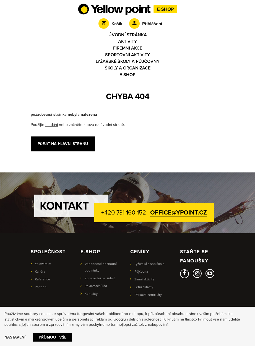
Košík (110, 24)
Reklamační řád (96, 286)
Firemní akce (127, 48)
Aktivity (127, 41)
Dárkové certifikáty (148, 295)
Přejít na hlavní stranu (63, 143)
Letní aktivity (143, 287)
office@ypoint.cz (178, 212)
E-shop (127, 75)
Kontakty (91, 294)
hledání (51, 124)
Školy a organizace (127, 68)
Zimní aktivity (144, 279)
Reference (42, 279)
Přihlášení (145, 24)
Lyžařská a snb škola (149, 264)
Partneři (40, 287)
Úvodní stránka (127, 35)
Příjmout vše (52, 337)
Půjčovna (141, 271)
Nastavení (14, 337)
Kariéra (40, 271)
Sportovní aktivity (127, 55)
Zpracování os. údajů (100, 278)
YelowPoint (43, 264)
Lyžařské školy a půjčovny (128, 61)
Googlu (119, 319)
